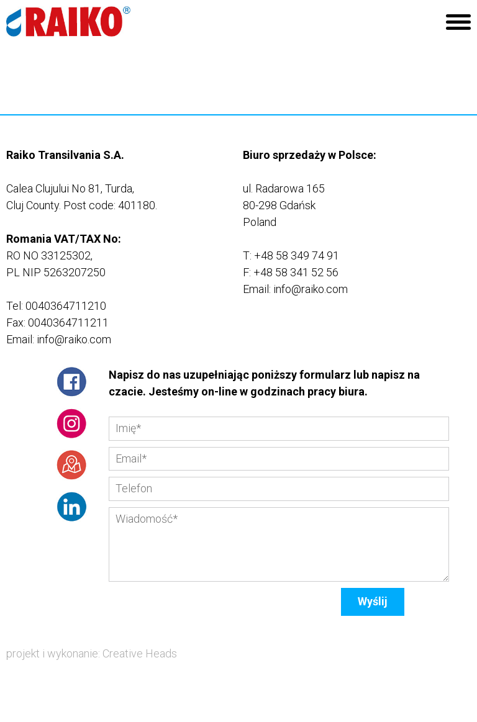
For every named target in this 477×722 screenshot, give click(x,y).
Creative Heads (139, 653)
